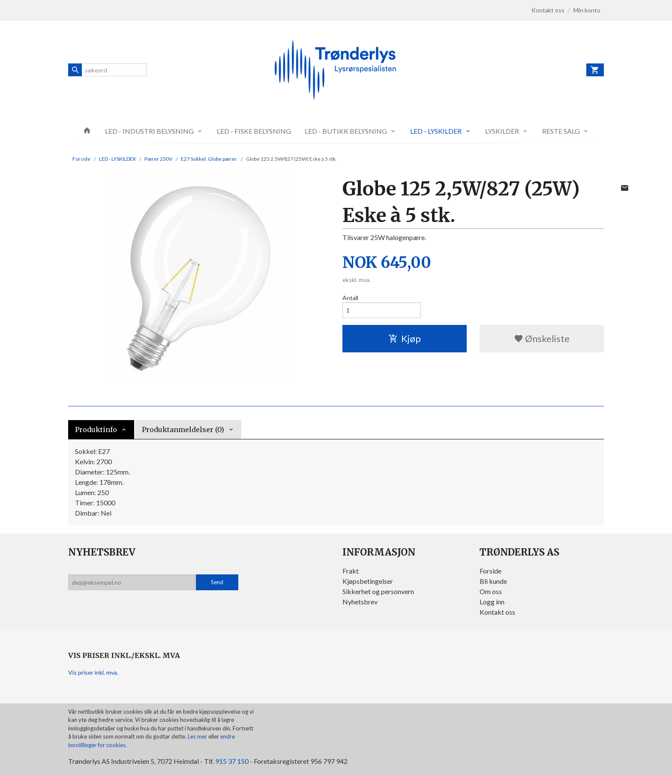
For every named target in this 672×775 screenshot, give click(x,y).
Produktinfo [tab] (96, 429)
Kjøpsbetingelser (367, 581)
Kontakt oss (497, 612)
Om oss (491, 591)
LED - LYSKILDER (436, 131)
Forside (81, 159)
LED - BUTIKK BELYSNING (346, 131)
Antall (350, 297)
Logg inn (492, 602)
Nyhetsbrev (360, 602)
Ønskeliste (542, 338)
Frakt (350, 571)
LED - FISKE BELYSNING (254, 131)
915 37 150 (232, 761)
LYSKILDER (502, 131)
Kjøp (404, 338)
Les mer (198, 736)
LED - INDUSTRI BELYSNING (149, 131)
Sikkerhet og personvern (378, 591)
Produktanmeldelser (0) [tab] (183, 429)
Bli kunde (493, 581)
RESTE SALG (561, 131)
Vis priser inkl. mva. (93, 672)
